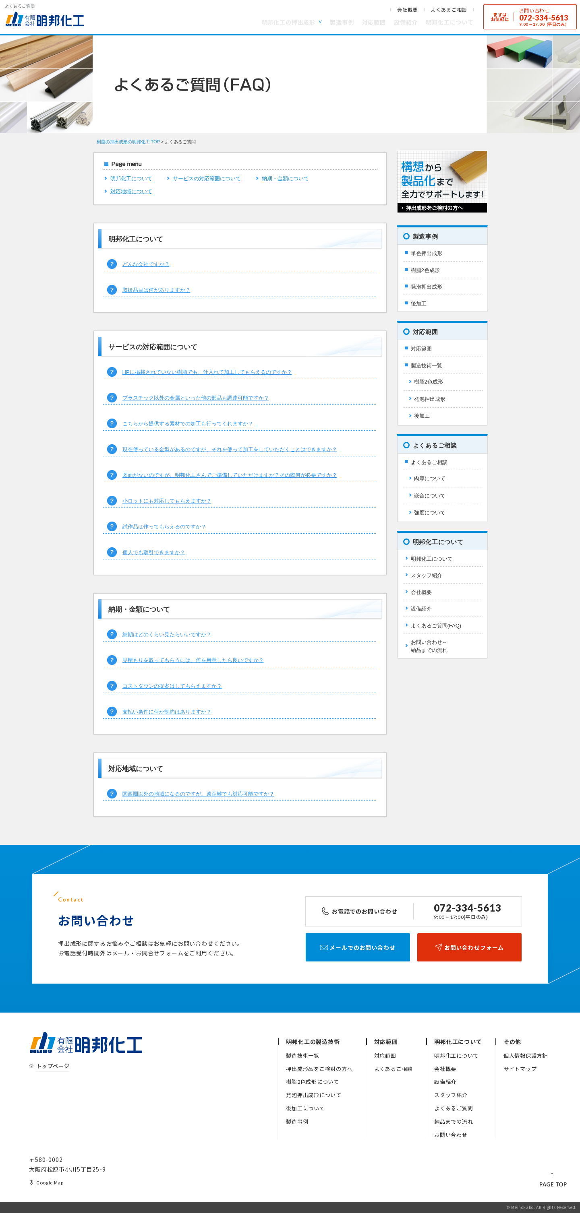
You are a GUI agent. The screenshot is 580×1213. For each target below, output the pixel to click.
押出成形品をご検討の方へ (319, 1069)
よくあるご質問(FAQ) (436, 626)
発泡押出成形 (426, 287)
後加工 (419, 304)
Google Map (50, 1182)
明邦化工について (450, 22)
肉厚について (429, 478)
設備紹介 (406, 22)
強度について (429, 513)
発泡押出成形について (314, 1095)
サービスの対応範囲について (207, 178)
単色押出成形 (426, 253)
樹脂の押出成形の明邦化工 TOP (128, 141)
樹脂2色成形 (425, 270)
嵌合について (429, 496)
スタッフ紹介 (426, 575)
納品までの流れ (453, 1121)
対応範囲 (374, 22)
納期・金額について (285, 178)
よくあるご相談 (449, 9)
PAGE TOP (553, 1184)
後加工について (305, 1108)
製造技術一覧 (426, 366)
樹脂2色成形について (312, 1081)
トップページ (53, 1066)
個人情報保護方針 (525, 1055)
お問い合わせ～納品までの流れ (429, 646)
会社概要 (407, 9)
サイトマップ (520, 1069)
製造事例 (342, 22)
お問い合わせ (451, 1135)
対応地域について (131, 191)
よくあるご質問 (453, 1108)
